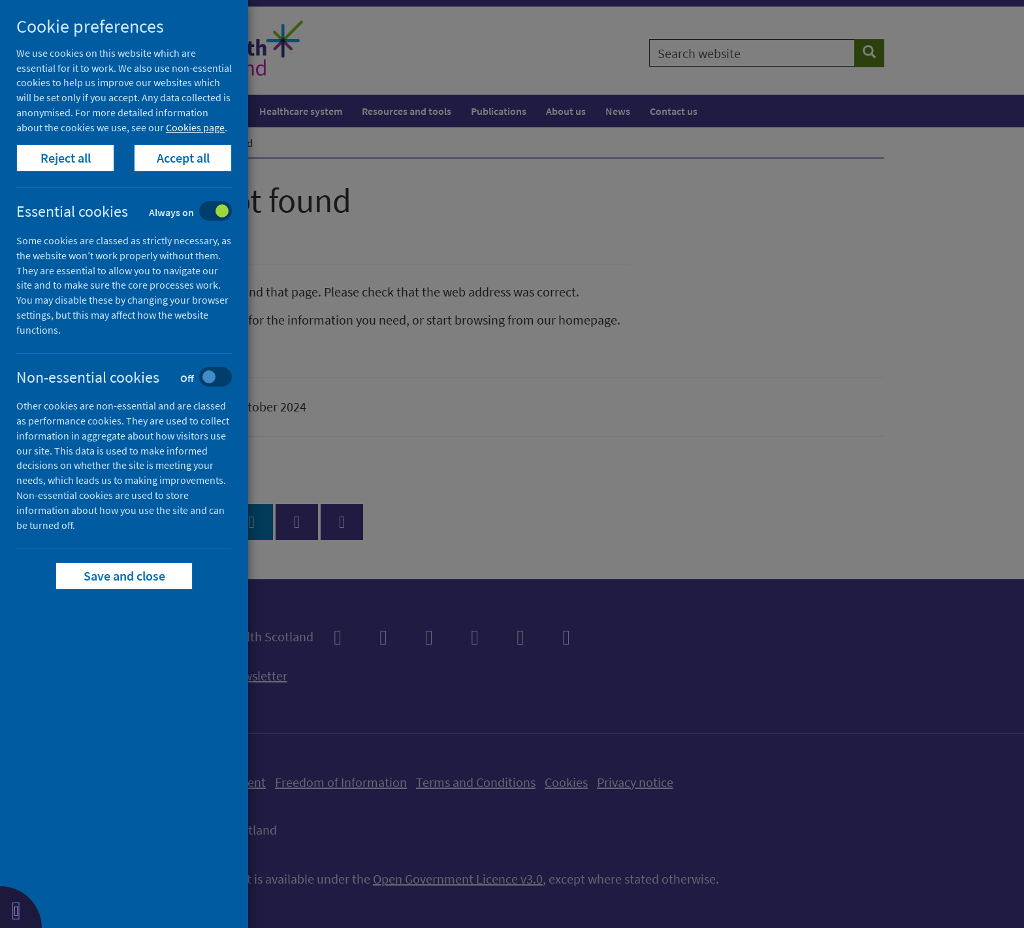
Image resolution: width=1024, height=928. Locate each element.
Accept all (183, 158)
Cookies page (195, 127)
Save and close (124, 576)
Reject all (65, 158)
